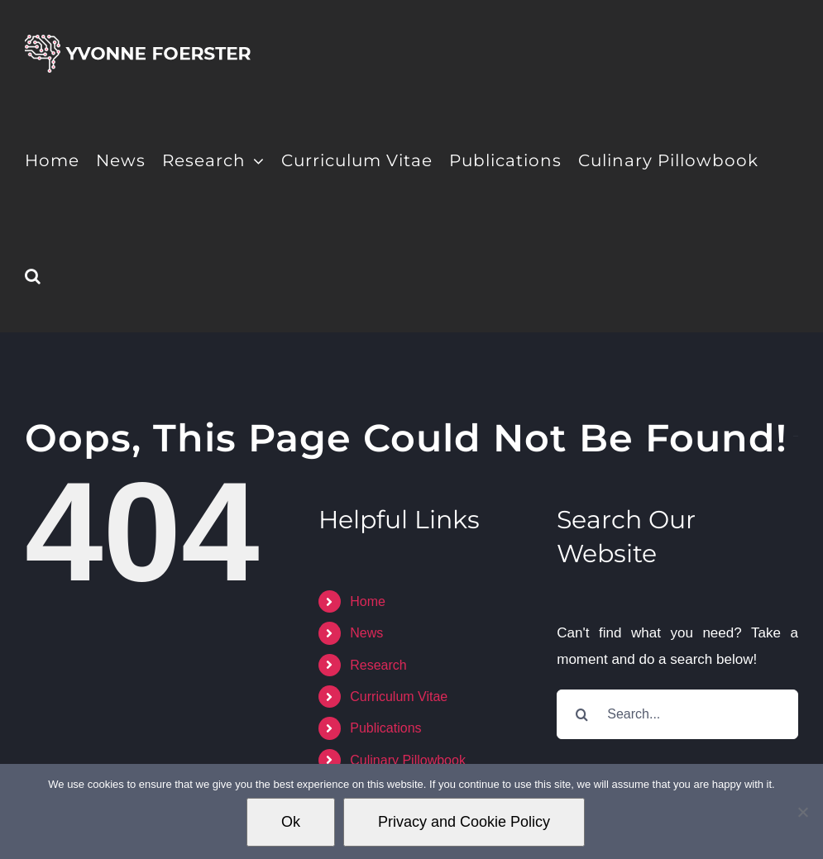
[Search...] (677, 714)
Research (378, 665)
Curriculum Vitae (398, 697)
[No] (802, 812)
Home (367, 601)
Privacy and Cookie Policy (464, 822)
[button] (33, 274)
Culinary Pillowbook (408, 760)
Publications (385, 728)
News (366, 633)
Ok (290, 822)
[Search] (581, 714)
